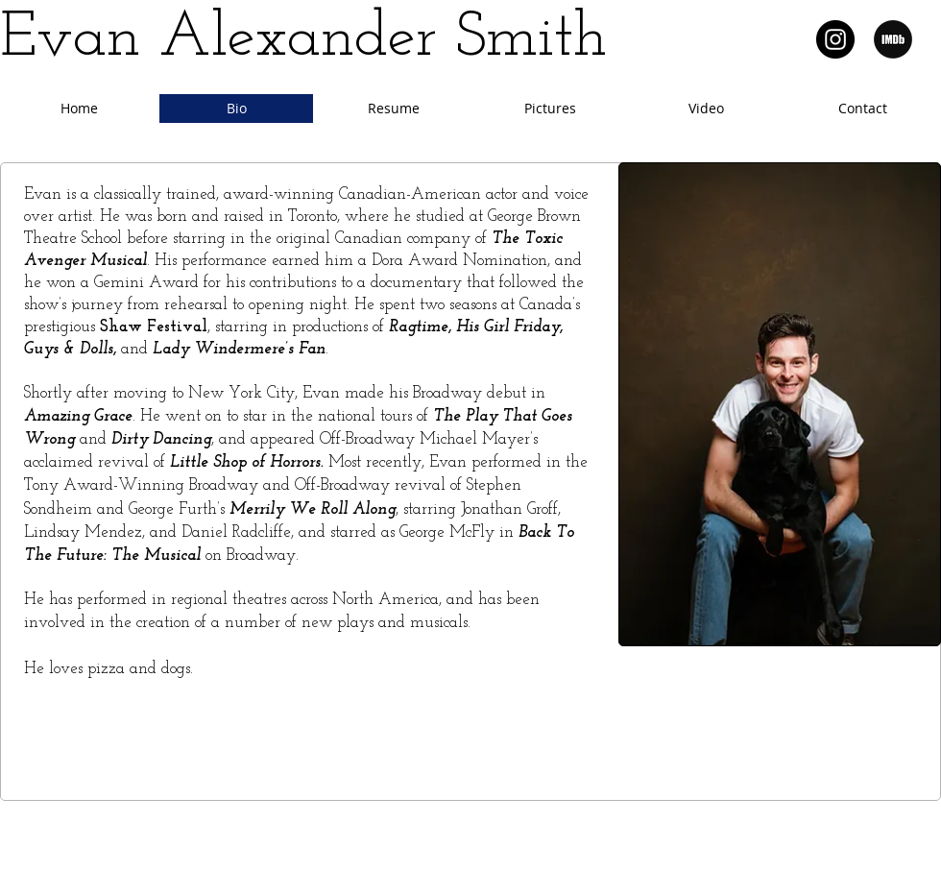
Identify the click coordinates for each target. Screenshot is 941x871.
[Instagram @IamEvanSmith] (835, 39)
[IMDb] (893, 39)
